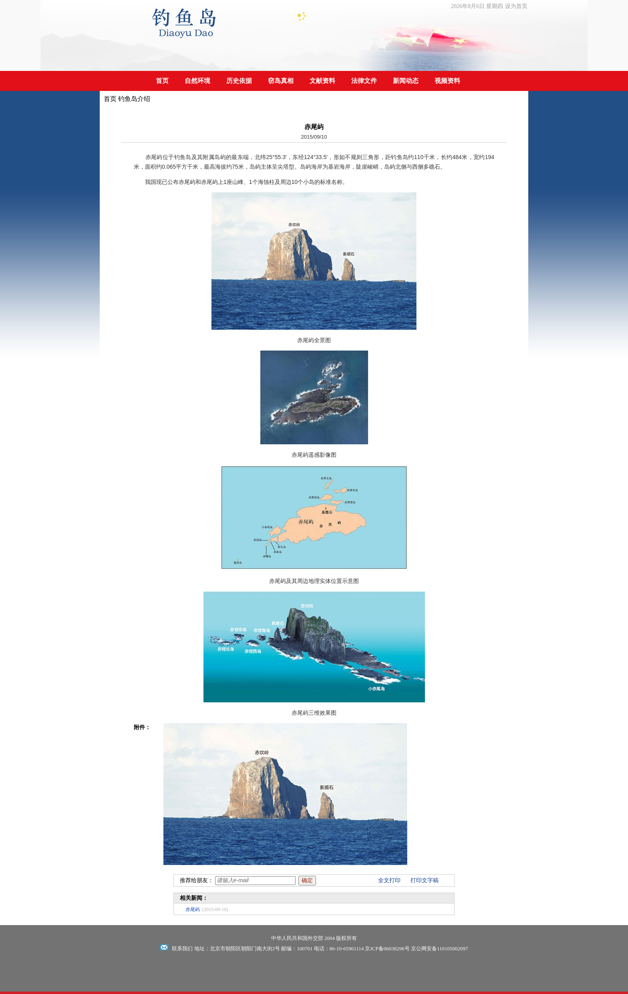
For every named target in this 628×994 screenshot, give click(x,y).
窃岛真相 (281, 80)
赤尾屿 (192, 909)
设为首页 (516, 6)
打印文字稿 (425, 880)
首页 (162, 80)
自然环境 (197, 80)
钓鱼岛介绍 (134, 98)
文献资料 (322, 80)
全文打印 (389, 880)
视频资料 (447, 80)
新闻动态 (406, 80)
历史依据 (239, 80)
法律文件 (364, 80)
